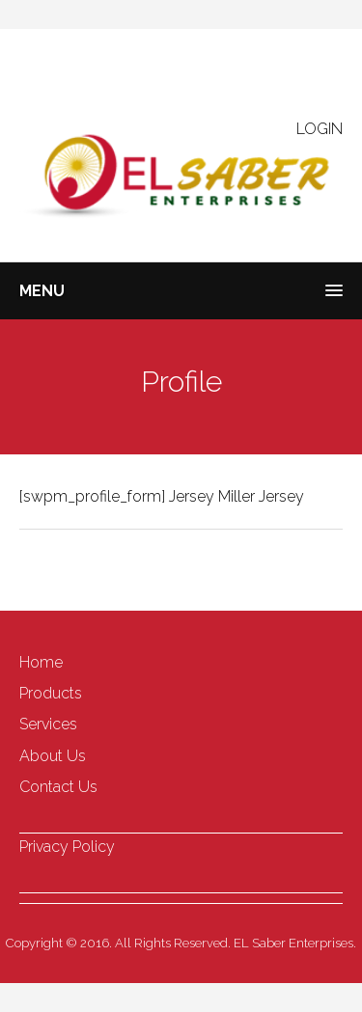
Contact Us (58, 787)
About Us (52, 756)
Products (50, 693)
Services (48, 724)
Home (41, 662)
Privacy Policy (67, 846)
